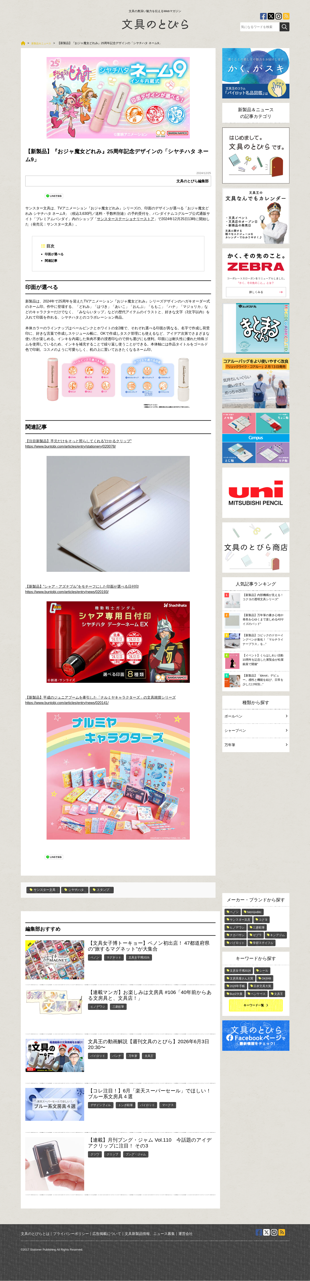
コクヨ (263, 919)
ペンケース (258, 994)
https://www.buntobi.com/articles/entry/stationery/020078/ (70, 447)
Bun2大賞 (236, 994)
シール (263, 970)
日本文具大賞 (262, 986)
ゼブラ (257, 935)
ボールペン (255, 716)
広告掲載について (106, 1234)
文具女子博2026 (138, 957)
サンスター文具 (44, 890)
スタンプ (108, 890)
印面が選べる (55, 254)
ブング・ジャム (136, 1154)
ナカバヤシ (237, 935)
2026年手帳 (237, 986)
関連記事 (52, 261)
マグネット (114, 957)
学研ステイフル (263, 943)
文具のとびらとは (35, 1234)
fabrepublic (254, 912)
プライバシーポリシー (71, 1234)
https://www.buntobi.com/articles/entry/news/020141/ (67, 703)
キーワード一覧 (254, 1005)
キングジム (277, 935)
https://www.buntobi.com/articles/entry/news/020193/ (67, 592)
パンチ (116, 1056)
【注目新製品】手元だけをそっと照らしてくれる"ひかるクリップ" (78, 441)
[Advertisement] (255, 824)
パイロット (97, 1056)
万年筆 (132, 1056)
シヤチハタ (79, 890)
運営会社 (185, 1234)
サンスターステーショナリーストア (125, 219)
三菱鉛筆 (118, 1006)
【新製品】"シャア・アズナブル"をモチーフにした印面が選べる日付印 (82, 587)
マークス (168, 1105)
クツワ (94, 1154)
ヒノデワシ (97, 1006)
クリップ (112, 1154)
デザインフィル (100, 1105)
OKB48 (266, 978)
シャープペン (255, 730)
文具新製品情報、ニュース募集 (150, 1234)
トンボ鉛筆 (125, 1105)
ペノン (94, 957)
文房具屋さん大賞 (241, 978)
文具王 (149, 1056)
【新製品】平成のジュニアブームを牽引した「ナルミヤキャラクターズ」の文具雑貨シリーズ (100, 698)
